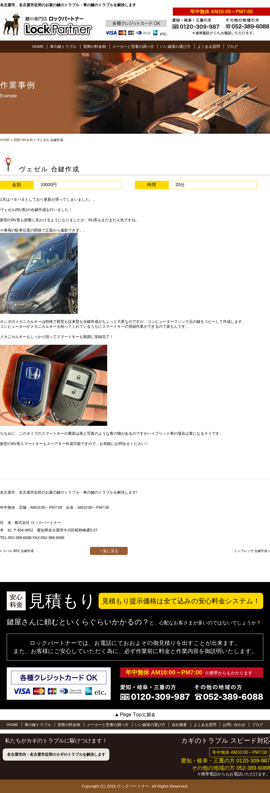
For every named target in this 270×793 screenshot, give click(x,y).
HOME (37, 46)
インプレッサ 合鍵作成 (250, 551)
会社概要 (179, 724)
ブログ (232, 46)
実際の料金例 (94, 46)
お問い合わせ (234, 724)
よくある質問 (208, 46)
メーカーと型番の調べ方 (133, 46)
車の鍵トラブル (63, 46)
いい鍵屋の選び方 (175, 46)
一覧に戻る (108, 551)
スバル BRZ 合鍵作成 (18, 551)
